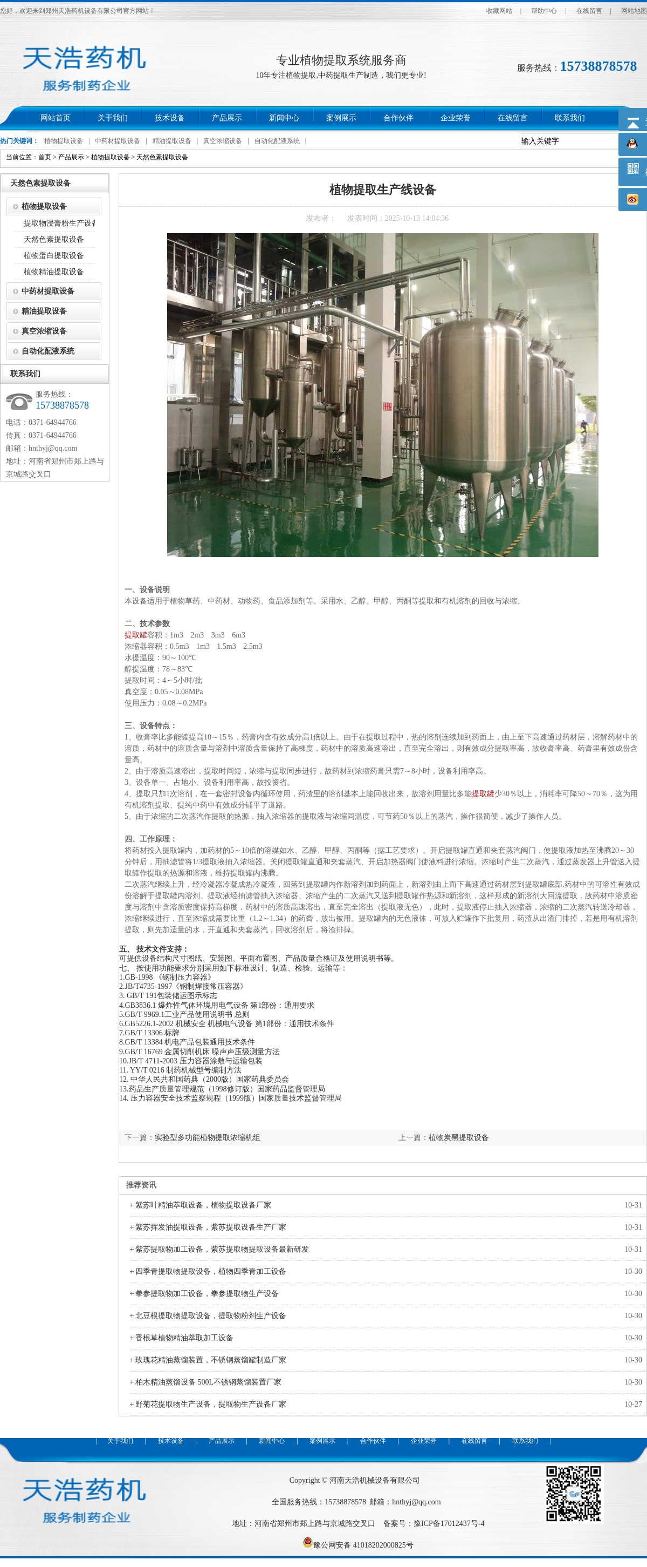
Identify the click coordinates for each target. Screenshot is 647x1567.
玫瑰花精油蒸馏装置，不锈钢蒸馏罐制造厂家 (210, 1360)
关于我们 (113, 118)
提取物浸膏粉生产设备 (61, 223)
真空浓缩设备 (222, 141)
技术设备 (170, 118)
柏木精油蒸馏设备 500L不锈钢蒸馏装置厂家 (208, 1382)
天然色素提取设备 (162, 157)
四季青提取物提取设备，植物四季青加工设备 (210, 1271)
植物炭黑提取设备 (459, 1138)
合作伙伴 (398, 118)
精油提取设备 (172, 141)
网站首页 (55, 118)
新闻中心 (284, 118)
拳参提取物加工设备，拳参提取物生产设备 (207, 1294)
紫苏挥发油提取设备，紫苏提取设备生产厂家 (210, 1227)
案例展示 (341, 118)
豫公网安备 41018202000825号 (358, 1545)
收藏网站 (499, 11)
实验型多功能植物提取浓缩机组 (207, 1138)
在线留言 (589, 11)
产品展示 (227, 118)
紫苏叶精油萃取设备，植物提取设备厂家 (203, 1205)
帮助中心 (544, 11)
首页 (44, 157)
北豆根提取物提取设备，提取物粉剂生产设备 (210, 1316)
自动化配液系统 (277, 141)
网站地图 (634, 11)
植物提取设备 (63, 141)
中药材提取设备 (117, 141)
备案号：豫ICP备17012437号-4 (433, 1523)
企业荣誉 (455, 118)
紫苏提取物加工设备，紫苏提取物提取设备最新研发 (222, 1249)
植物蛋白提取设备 (54, 256)
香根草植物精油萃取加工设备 (184, 1338)
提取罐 (136, 635)
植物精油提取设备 (54, 272)
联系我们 (570, 118)
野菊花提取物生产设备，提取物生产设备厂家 (210, 1404)
